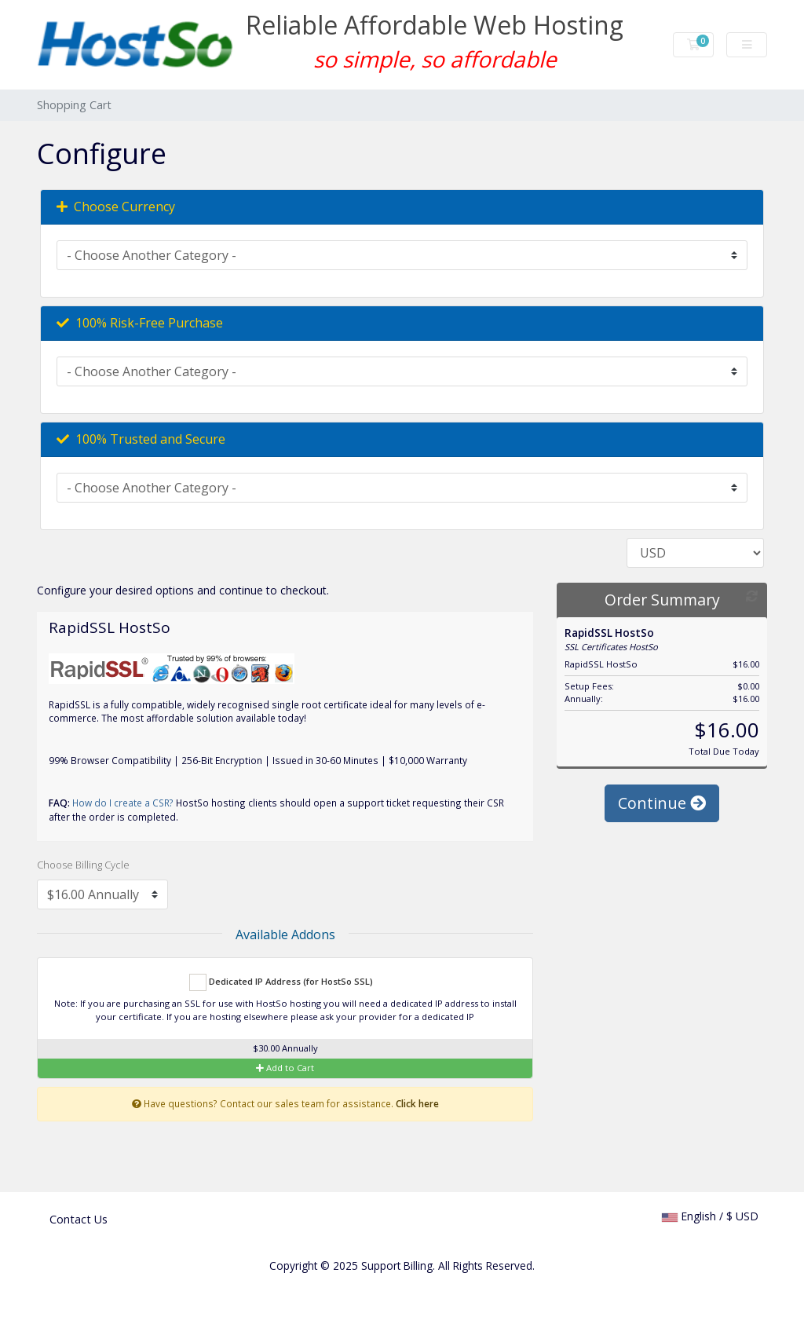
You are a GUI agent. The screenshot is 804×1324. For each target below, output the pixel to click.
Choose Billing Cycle (83, 865)
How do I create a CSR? (123, 802)
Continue (662, 806)
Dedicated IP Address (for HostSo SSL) (281, 982)
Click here (417, 1103)
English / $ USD (710, 1216)
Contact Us (78, 1219)
